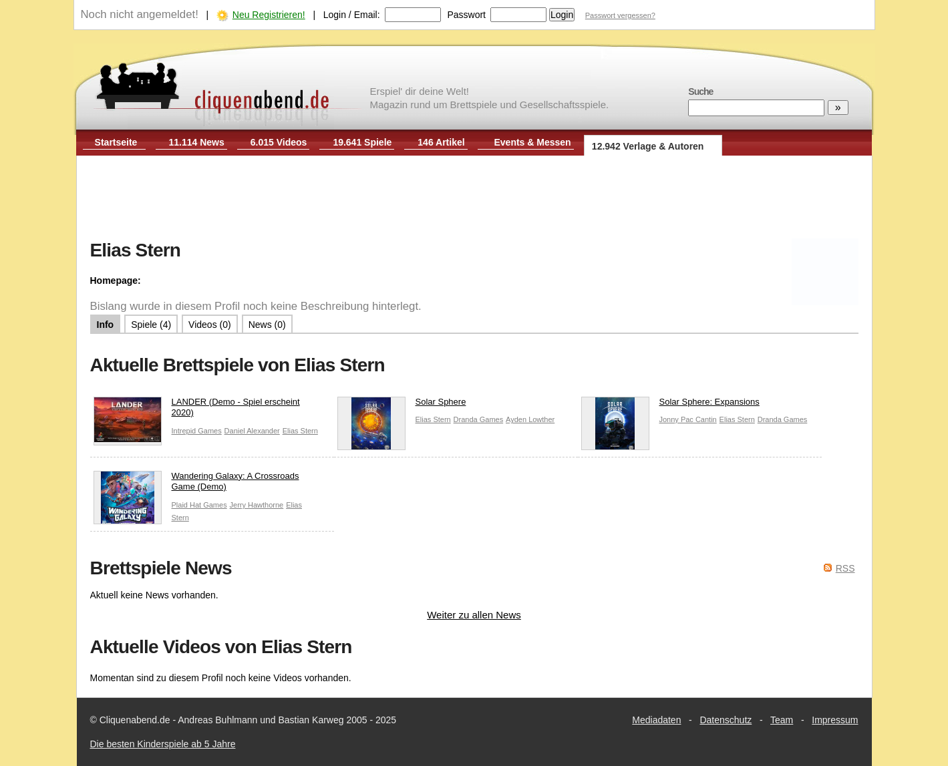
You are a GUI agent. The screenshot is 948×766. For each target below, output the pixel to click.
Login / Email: (351, 14)
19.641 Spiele (362, 142)
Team (781, 720)
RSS (845, 568)
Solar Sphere (401, 405)
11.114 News (196, 142)
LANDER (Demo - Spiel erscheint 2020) (197, 411)
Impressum (835, 720)
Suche (700, 91)
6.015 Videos (279, 142)
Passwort (466, 14)
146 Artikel (441, 142)
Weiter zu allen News (474, 614)
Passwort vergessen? (620, 15)
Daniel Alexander (252, 431)
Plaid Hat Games (199, 505)
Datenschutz (725, 720)
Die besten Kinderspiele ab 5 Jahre (163, 744)
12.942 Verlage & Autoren (648, 146)
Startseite (116, 142)
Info (105, 324)
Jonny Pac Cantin (688, 419)
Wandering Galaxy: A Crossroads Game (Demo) (196, 485)
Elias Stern (300, 431)
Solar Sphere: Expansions (670, 405)
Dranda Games (479, 419)
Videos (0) (209, 324)
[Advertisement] (474, 199)
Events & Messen (532, 142)
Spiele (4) (151, 324)
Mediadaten (656, 720)
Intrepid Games (197, 431)
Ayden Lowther (530, 419)
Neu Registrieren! (268, 14)
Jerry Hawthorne (257, 505)
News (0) (267, 324)
